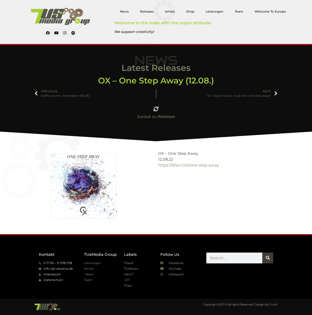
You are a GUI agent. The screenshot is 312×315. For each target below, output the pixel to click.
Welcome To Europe (270, 11)
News (124, 11)
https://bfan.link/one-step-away (188, 165)
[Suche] (267, 258)
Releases (147, 11)
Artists (170, 11)
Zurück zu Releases (156, 116)
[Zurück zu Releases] (156, 109)
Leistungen (214, 11)
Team (239, 11)
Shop (190, 11)
